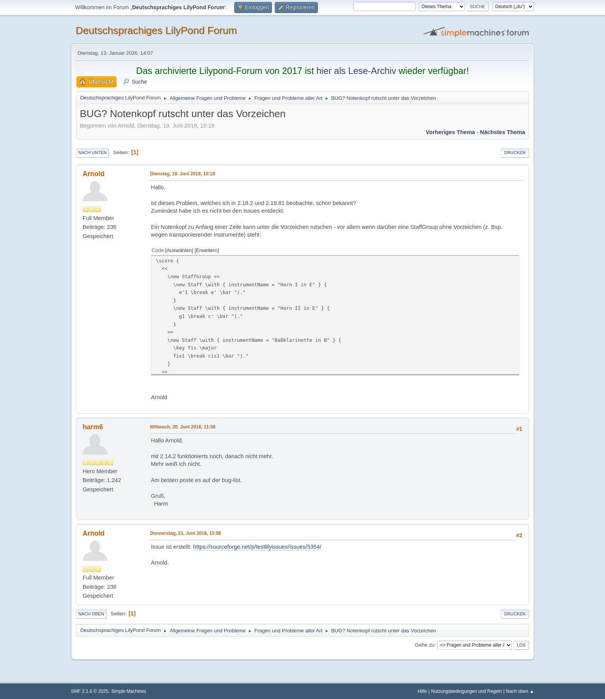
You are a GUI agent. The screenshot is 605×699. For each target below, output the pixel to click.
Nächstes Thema (502, 132)
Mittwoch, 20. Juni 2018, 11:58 (182, 427)
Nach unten (92, 152)
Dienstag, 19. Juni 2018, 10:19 (182, 173)
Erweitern (207, 250)
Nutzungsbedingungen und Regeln (466, 691)
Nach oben (91, 614)
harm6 (93, 427)
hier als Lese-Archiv (356, 71)
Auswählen (179, 250)
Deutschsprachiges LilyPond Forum (156, 30)
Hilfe (422, 691)
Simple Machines (128, 691)
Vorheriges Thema (450, 132)
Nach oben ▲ (520, 691)
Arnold (94, 174)
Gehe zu (424, 645)
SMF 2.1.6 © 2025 (89, 691)
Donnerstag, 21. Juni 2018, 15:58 (185, 533)
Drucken (515, 152)
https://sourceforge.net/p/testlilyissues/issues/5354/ (257, 547)
